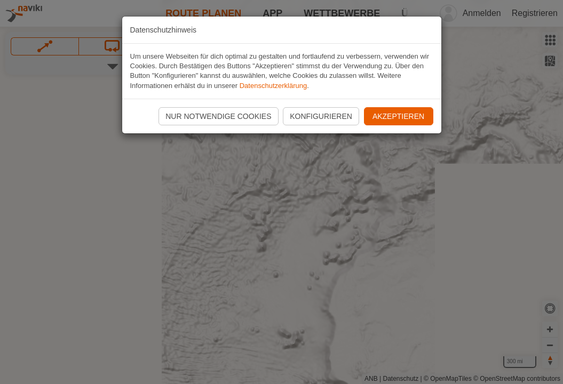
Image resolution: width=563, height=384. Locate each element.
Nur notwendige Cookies (218, 116)
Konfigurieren (321, 116)
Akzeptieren (398, 116)
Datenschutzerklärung (273, 86)
